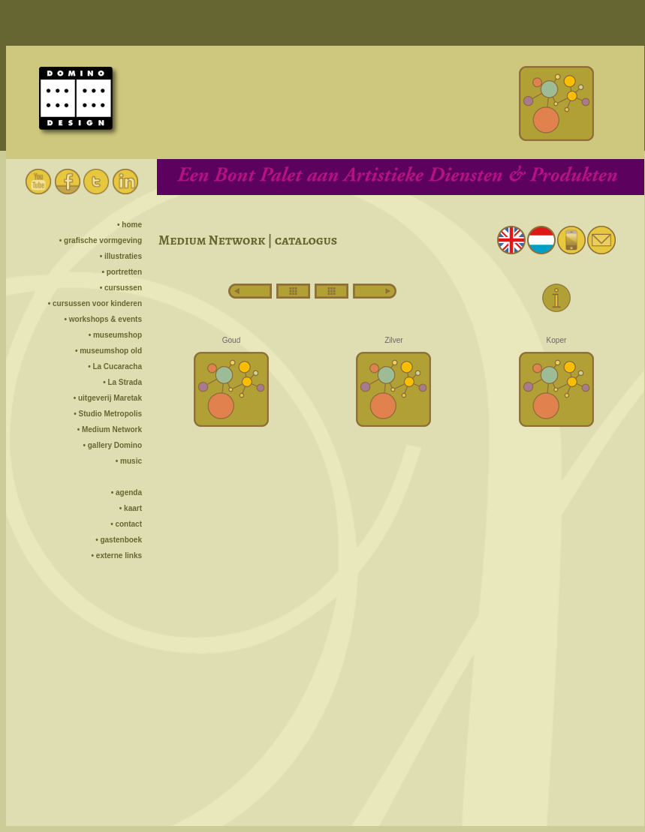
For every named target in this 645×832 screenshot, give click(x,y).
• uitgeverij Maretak (108, 398)
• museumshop (115, 335)
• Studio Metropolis (108, 414)
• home (129, 225)
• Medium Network (109, 429)
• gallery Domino (112, 445)
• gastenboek (118, 540)
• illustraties (121, 256)
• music (129, 461)
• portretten (121, 272)
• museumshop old (108, 351)
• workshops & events (103, 319)
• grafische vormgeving (100, 240)
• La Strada (122, 382)
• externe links (117, 555)
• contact (126, 524)
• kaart (130, 508)
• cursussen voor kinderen (95, 303)
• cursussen (121, 288)
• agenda (126, 492)
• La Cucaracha (115, 366)
